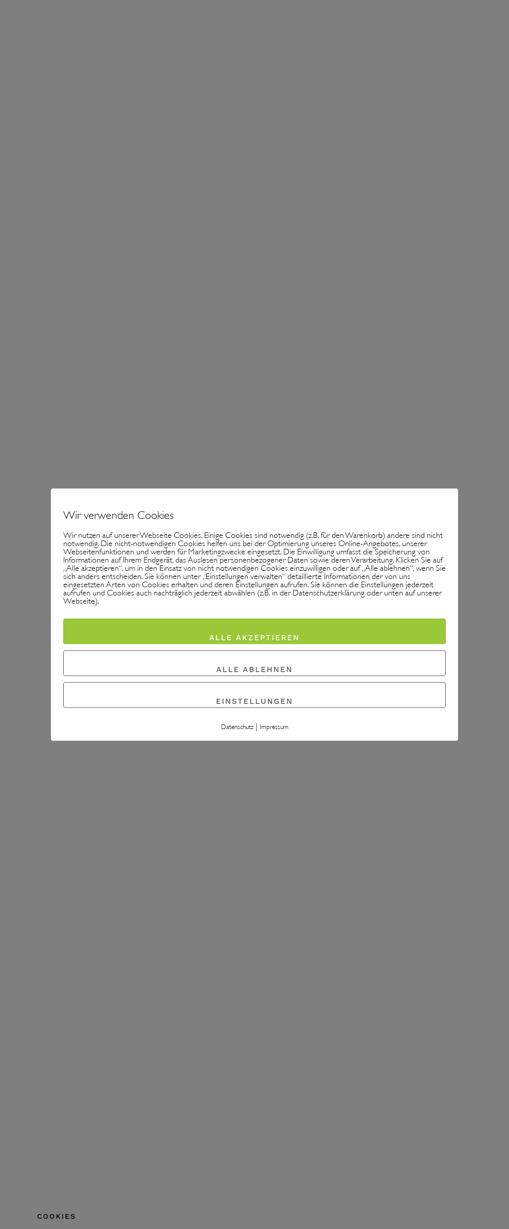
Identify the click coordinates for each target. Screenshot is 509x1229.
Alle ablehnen (254, 669)
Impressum (274, 727)
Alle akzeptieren (254, 637)
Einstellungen (254, 701)
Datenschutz (237, 727)
